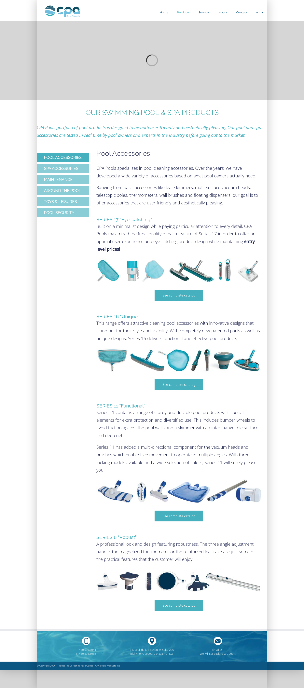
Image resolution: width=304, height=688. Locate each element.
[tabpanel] (179, 386)
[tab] (63, 157)
